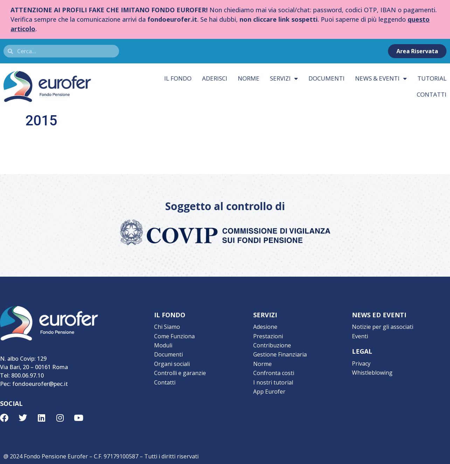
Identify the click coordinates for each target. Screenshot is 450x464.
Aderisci (214, 78)
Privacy (361, 363)
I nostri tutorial (273, 381)
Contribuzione (272, 345)
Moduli (163, 345)
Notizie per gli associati (382, 327)
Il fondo (178, 78)
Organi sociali (172, 363)
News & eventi (381, 78)
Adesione (265, 327)
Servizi (284, 78)
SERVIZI (265, 315)
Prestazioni (268, 336)
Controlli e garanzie (180, 372)
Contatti (164, 381)
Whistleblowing (372, 372)
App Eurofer (269, 390)
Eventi (360, 336)
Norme (248, 78)
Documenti (327, 78)
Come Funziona (174, 336)
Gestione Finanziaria (280, 354)
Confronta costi (273, 372)
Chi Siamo (167, 327)
